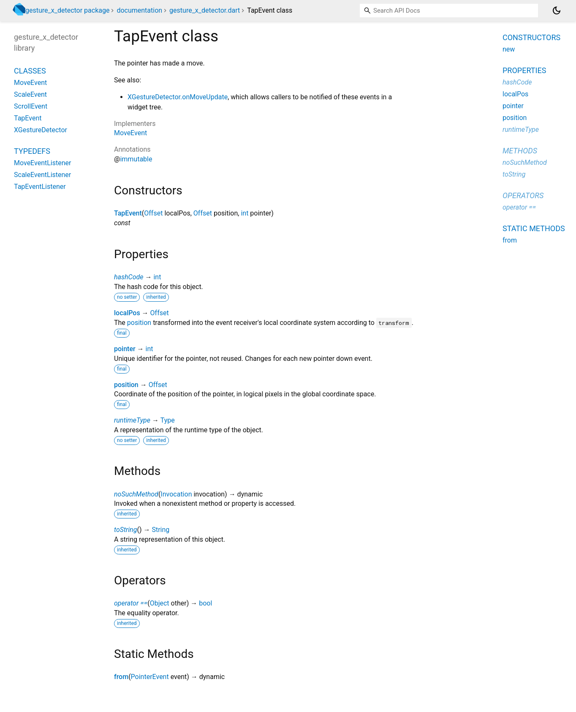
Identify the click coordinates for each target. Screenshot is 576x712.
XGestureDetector (40, 130)
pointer (125, 349)
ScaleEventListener (42, 175)
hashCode (128, 277)
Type (167, 420)
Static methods (534, 228)
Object (159, 603)
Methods (520, 150)
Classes (30, 70)
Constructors (531, 37)
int (244, 213)
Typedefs (32, 151)
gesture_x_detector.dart (204, 10)
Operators (523, 195)
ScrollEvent (30, 106)
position (139, 323)
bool (205, 603)
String (160, 530)
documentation (139, 10)
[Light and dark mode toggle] (556, 10)
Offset (153, 213)
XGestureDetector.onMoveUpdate (178, 97)
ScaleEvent (30, 94)
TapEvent (128, 213)
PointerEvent (150, 677)
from (121, 677)
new (509, 49)
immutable (136, 159)
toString (125, 530)
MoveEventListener (42, 163)
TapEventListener (40, 187)
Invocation (176, 494)
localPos (127, 313)
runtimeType (132, 420)
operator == (130, 603)
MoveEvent (130, 133)
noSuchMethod (136, 494)
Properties (524, 70)
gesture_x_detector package (67, 10)
